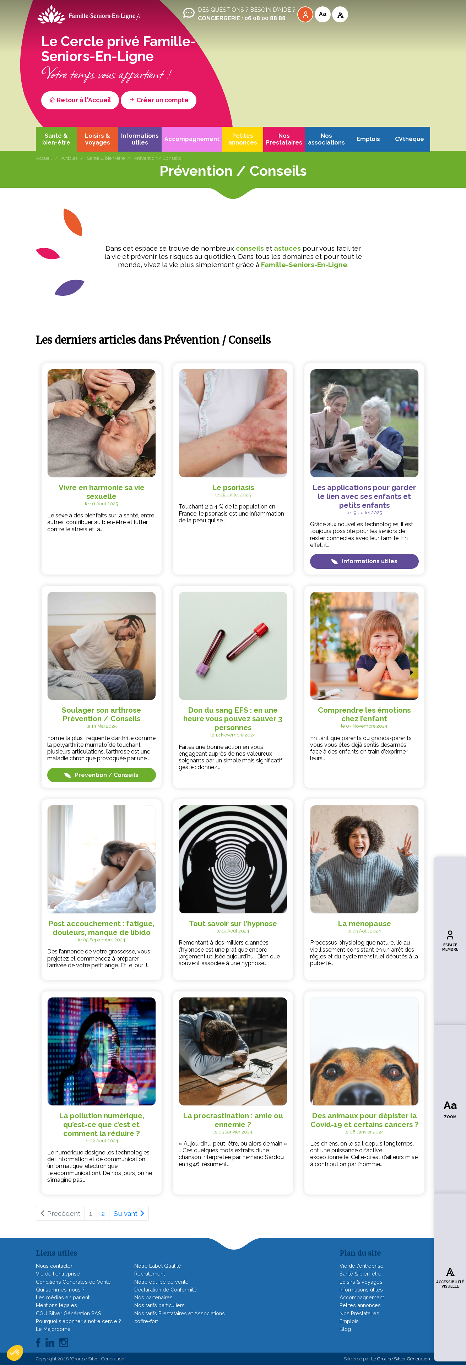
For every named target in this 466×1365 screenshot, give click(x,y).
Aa (322, 14)
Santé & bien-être (56, 139)
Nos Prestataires (284, 139)
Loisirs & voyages (97, 139)
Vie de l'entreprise (58, 1274)
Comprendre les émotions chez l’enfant (364, 714)
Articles (69, 158)
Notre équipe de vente (161, 1282)
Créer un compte (159, 100)
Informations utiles (140, 139)
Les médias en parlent (63, 1297)
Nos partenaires (153, 1297)
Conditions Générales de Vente (73, 1282)
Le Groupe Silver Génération (400, 1358)
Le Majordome (53, 1329)
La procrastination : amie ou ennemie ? (233, 1120)
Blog (345, 1329)
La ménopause (364, 923)
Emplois (368, 139)
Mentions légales (56, 1305)
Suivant (129, 1213)
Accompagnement (192, 139)
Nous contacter (54, 1266)
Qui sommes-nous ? (60, 1290)
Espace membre (450, 940)
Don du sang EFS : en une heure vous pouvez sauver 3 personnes (232, 719)
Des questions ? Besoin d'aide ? (239, 14)
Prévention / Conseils (157, 158)
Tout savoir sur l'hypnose (233, 923)
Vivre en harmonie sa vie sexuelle (102, 492)
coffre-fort (146, 1321)
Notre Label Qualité (157, 1266)
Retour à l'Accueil (80, 100)
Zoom (450, 1109)
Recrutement (149, 1274)
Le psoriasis (233, 487)
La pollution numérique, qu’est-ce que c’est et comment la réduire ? (101, 1124)
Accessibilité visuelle (450, 1277)
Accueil (44, 158)
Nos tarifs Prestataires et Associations (179, 1313)
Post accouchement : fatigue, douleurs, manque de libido (101, 928)
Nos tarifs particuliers (159, 1305)
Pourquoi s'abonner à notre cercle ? (78, 1321)
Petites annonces (242, 139)
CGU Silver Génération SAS (68, 1313)
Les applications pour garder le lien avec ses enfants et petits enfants (364, 496)
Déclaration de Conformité (165, 1290)
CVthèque (409, 139)
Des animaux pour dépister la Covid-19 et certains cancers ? (364, 1120)
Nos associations (326, 139)
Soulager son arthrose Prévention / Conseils (101, 714)
